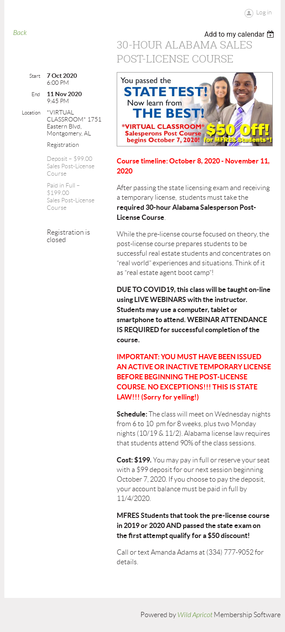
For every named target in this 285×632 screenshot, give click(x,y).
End (35, 94)
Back (20, 33)
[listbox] (240, 34)
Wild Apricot (194, 615)
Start (34, 76)
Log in (264, 12)
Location (31, 112)
